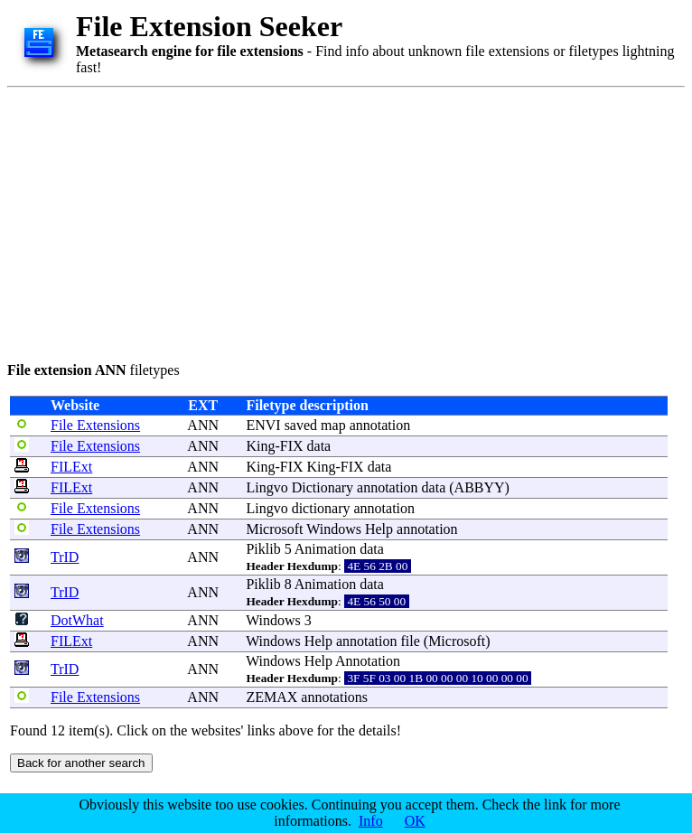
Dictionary (322, 487)
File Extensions (95, 425)
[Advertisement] (258, 221)
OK (415, 820)
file (409, 641)
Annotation (367, 661)
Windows (333, 529)
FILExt (71, 466)
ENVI (263, 425)
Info (371, 820)
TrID (65, 557)
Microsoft (274, 529)
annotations (334, 697)
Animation (325, 549)
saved (301, 425)
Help (379, 529)
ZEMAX (271, 697)
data (319, 446)
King (260, 446)
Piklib (263, 549)
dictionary (321, 508)
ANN (203, 425)
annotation (380, 425)
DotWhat (77, 620)
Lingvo (266, 487)
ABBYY (479, 487)
